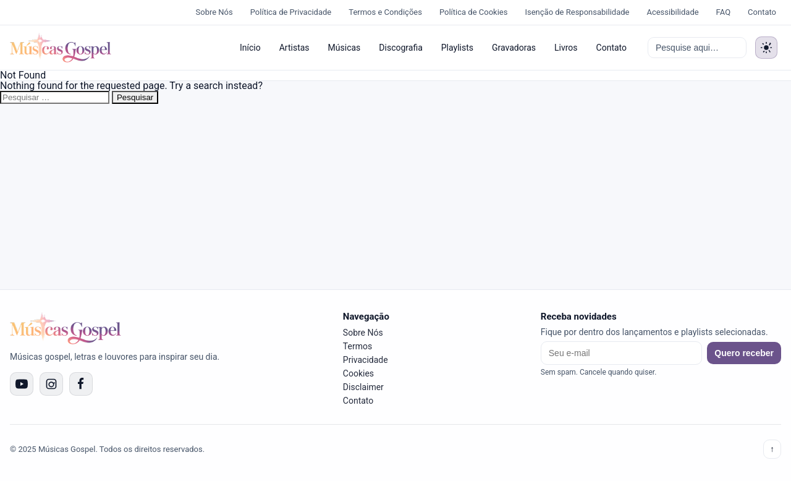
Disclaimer (363, 387)
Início (250, 48)
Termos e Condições (385, 12)
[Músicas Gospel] (60, 47)
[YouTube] (21, 384)
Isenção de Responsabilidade (577, 12)
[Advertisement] (395, 196)
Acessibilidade (672, 12)
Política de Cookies (473, 12)
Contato (762, 12)
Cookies (358, 373)
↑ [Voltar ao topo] (772, 449)
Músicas (344, 48)
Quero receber (744, 353)
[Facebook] (81, 384)
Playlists (457, 48)
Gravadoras (514, 48)
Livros (566, 48)
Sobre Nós (214, 12)
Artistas (294, 48)
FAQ (723, 12)
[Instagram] (51, 384)
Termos (357, 346)
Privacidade (365, 360)
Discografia (400, 48)
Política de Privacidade (291, 12)
